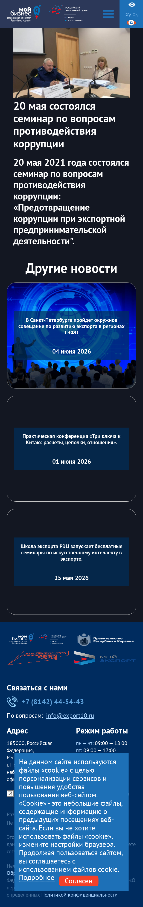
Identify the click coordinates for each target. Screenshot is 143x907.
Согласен (79, 881)
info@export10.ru (70, 715)
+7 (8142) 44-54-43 (45, 701)
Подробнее (36, 877)
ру (128, 15)
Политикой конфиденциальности (79, 894)
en (135, 15)
